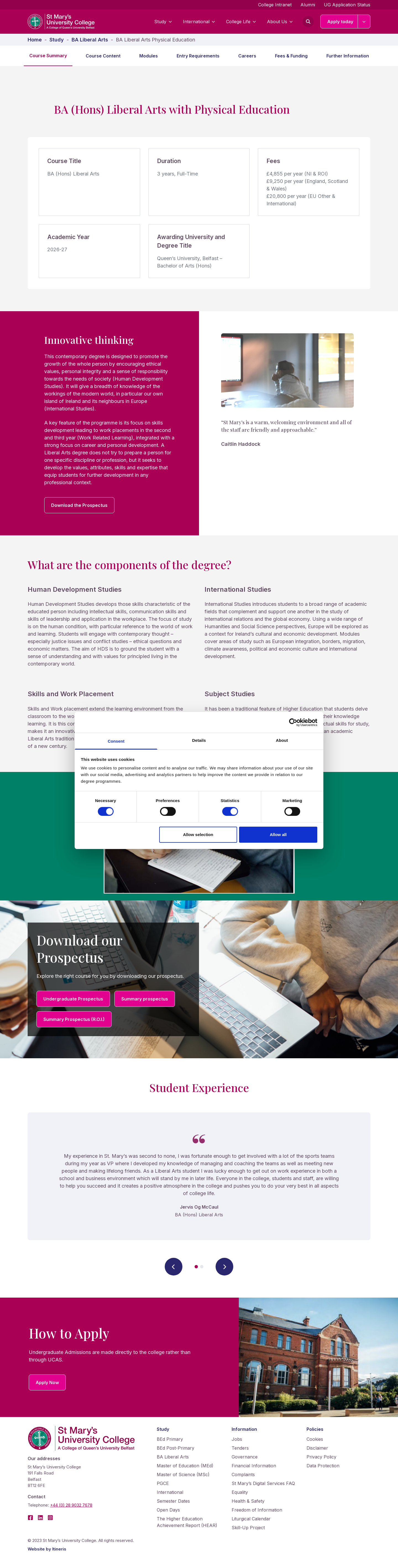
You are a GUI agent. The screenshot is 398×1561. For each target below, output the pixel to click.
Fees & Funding (291, 56)
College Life (241, 21)
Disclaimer (317, 1448)
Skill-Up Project (248, 1527)
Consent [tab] (116, 741)
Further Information (347, 56)
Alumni (307, 4)
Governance (245, 1457)
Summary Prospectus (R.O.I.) (74, 1019)
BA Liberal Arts (173, 1457)
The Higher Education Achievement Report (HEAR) (187, 1522)
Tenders (240, 1448)
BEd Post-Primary (175, 1448)
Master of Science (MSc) (183, 1474)
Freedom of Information (257, 1510)
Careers (247, 56)
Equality (240, 1492)
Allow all (278, 834)
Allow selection (198, 834)
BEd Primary (170, 1439)
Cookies (315, 1439)
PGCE (163, 1483)
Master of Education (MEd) (185, 1465)
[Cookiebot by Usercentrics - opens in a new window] (293, 722)
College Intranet (275, 4)
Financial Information (254, 1465)
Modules (148, 56)
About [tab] (282, 740)
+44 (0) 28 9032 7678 (71, 1505)
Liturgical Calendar (251, 1518)
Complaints (243, 1474)
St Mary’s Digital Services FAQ (263, 1483)
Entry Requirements (198, 56)
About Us (280, 21)
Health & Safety (248, 1501)
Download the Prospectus (79, 505)
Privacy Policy (321, 1457)
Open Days (168, 1510)
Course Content (103, 56)
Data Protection (323, 1465)
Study (163, 21)
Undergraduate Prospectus (73, 999)
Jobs (237, 1439)
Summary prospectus (144, 999)
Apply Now (47, 1382)
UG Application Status (347, 4)
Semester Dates (173, 1501)
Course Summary (48, 55)
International (199, 21)
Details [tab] (199, 740)
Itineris (59, 1549)
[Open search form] (308, 21)
